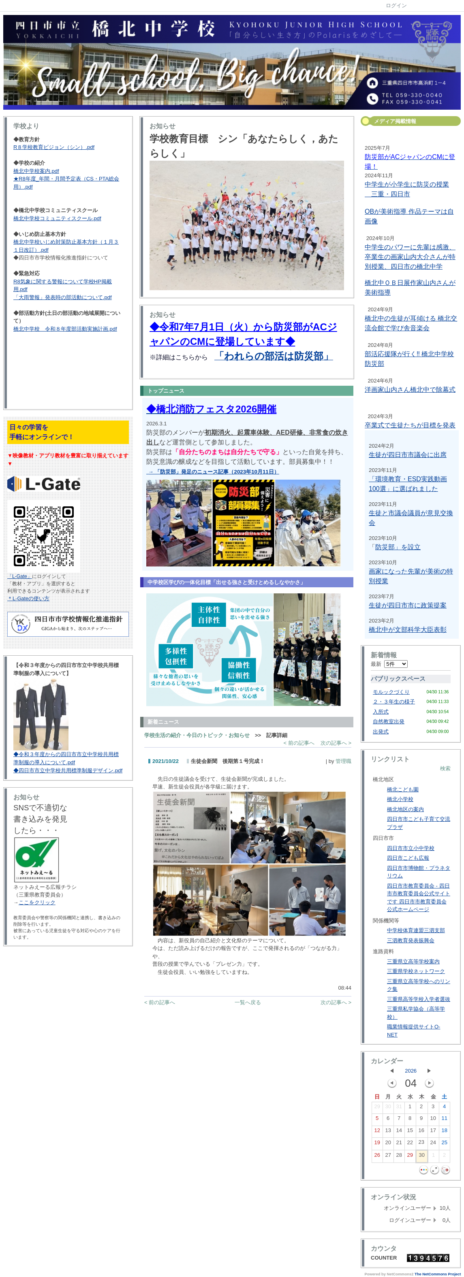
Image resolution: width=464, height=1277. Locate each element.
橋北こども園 (403, 789)
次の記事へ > (336, 743)
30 (388, 1108)
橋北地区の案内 (405, 809)
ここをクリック (37, 902)
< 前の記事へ (299, 743)
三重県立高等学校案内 (413, 961)
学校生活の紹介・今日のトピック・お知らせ (197, 735)
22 (410, 1144)
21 (399, 1144)
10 (433, 1120)
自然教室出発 (388, 721)
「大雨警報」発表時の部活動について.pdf (62, 297)
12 (377, 1132)
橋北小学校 (400, 799)
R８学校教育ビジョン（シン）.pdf (53, 147)
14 (399, 1132)
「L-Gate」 (19, 576)
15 (410, 1132)
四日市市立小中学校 (410, 848)
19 (377, 1144)
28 (399, 1157)
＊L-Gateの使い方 (28, 598)
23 (421, 1144)
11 (444, 1120)
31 (399, 1108)
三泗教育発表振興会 (410, 940)
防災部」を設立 (398, 547)
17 (433, 1132)
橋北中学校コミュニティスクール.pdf (57, 218)
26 (377, 1157)
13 (388, 1132)
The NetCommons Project (438, 1274)
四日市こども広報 (408, 858)
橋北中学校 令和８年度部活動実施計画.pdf (65, 329)
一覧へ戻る (248, 1002)
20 (388, 1144)
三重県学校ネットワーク (416, 971)
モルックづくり (391, 692)
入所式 (381, 712)
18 (444, 1132)
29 (377, 1108)
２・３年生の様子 (394, 702)
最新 (389, 664)
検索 (445, 768)
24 (433, 1144)
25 (444, 1144)
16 (421, 1132)
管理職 (343, 761)
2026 (411, 1071)
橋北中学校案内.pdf (36, 171)
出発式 (381, 732)
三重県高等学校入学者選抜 (418, 999)
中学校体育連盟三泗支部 (416, 930)
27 (388, 1157)
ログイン (396, 5)
